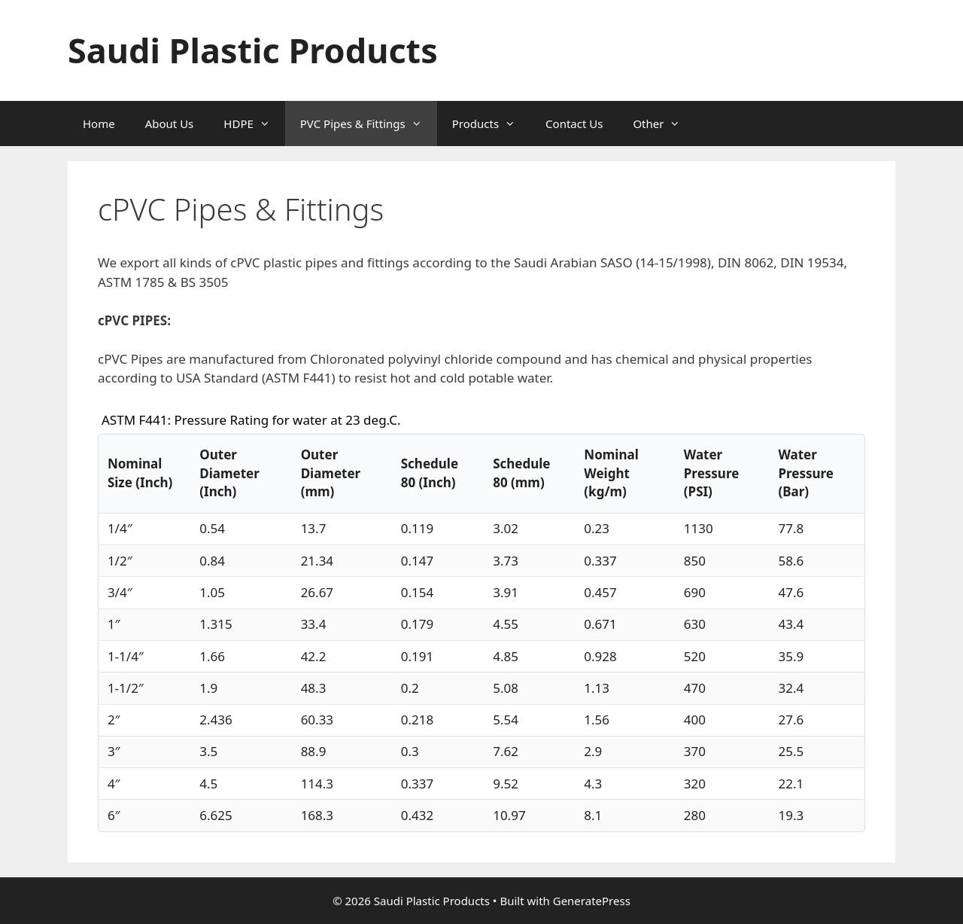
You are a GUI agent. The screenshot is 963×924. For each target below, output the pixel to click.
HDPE (253, 123)
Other (664, 123)
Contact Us (574, 123)
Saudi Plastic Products (253, 50)
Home (99, 123)
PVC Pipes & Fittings (368, 123)
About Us (169, 123)
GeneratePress (591, 900)
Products (491, 123)
